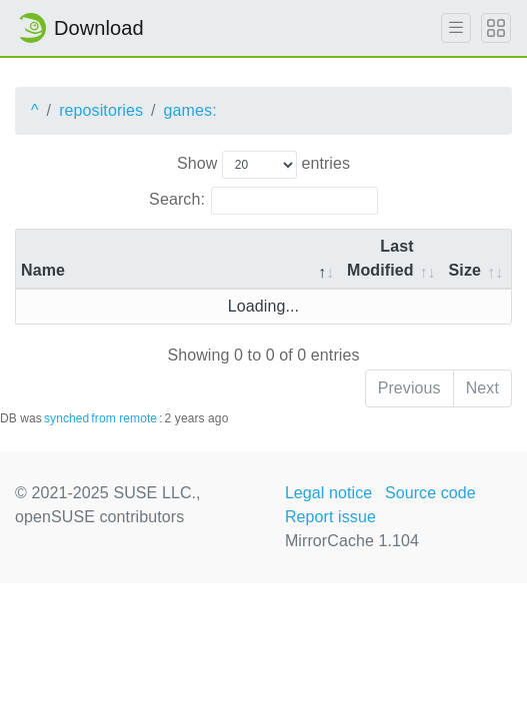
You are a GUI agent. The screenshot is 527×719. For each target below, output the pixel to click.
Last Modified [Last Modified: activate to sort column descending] (380, 258)
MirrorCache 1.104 (352, 540)
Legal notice (329, 492)
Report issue (330, 516)
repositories (101, 110)
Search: (263, 201)
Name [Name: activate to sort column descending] (43, 270)
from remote (124, 418)
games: (190, 110)
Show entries (263, 165)
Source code (430, 492)
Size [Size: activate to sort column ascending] (465, 270)
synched (66, 418)
